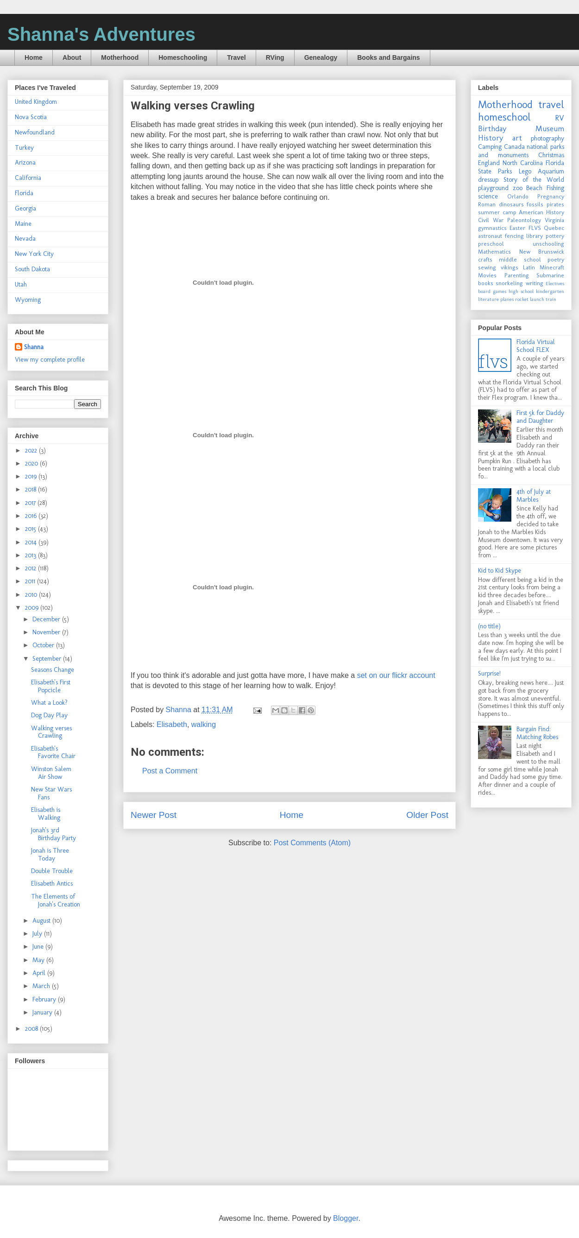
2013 (31, 555)
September (47, 659)
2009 (32, 608)
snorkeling (509, 283)
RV (559, 117)
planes (507, 299)
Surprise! (489, 673)
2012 (31, 568)
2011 (31, 581)
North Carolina (523, 163)
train (551, 299)
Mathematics (494, 251)
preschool (491, 243)
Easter (517, 227)
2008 (32, 1029)
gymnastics (492, 227)
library (534, 235)
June (38, 947)
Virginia (554, 220)
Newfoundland (35, 132)
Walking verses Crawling (51, 732)
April (39, 973)
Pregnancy (550, 196)
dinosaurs (511, 204)
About (72, 57)
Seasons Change (52, 670)
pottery (555, 235)
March (42, 986)
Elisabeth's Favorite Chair (53, 752)
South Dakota (32, 269)
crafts (485, 259)
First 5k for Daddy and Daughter (540, 417)
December (47, 619)
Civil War (490, 220)
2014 (31, 542)
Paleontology (524, 220)
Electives (555, 283)
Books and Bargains (388, 57)
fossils (535, 204)
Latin (529, 267)
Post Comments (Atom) (312, 843)
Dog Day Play (49, 715)
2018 (31, 489)
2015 (31, 529)
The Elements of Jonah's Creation (55, 900)
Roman (487, 204)
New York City (34, 254)
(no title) (489, 626)
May (39, 960)
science (488, 196)
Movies (487, 275)
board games (492, 291)
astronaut (490, 235)
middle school (520, 259)
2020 (32, 463)
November (47, 632)
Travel (236, 57)
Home (34, 57)
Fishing (555, 188)
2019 (31, 476)
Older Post (427, 815)
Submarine (550, 275)
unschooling (548, 243)
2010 (32, 595)
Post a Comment (169, 771)
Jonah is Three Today (50, 854)
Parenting (516, 275)
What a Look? (49, 703)
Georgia (25, 208)
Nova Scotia (31, 117)
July (38, 934)
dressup (488, 180)
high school (521, 291)
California (28, 178)
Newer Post (153, 815)
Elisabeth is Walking (45, 814)
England (489, 163)
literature (488, 299)
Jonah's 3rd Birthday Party (53, 834)
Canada (514, 147)
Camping (490, 147)
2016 (31, 516)
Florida (24, 193)
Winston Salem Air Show (51, 773)
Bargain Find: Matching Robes (537, 733)
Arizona (25, 162)
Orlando (518, 196)
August (42, 921)
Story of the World (533, 180)
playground (493, 188)
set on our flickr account (396, 675)
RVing (275, 57)
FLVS (535, 227)
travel (551, 104)
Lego (525, 171)
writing (534, 283)
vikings (509, 267)
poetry (556, 259)
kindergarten (550, 291)
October (44, 645)
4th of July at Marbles (533, 496)
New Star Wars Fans (51, 793)
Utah (21, 284)
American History (541, 212)
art (517, 137)
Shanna (34, 347)
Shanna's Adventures (101, 34)
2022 (32, 450)
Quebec (554, 227)
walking (203, 724)
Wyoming (28, 300)
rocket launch (529, 299)
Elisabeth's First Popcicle (50, 686)
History (490, 137)
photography (547, 138)
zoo (517, 188)
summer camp (497, 212)
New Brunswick (542, 251)
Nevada (25, 238)
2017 (31, 503)
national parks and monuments (521, 151)
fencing (514, 235)
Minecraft (552, 267)
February (45, 999)
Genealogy (321, 57)
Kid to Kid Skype (499, 570)
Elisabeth (172, 724)
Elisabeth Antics (52, 883)
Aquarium (551, 171)
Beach (534, 188)
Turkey (24, 148)
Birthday (492, 128)
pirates (555, 204)
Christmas (551, 155)
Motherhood (119, 57)
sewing (487, 267)
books (485, 283)
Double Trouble (52, 871)
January (43, 1012)
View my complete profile (50, 360)
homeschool (504, 117)
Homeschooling (182, 57)
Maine (23, 224)
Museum (549, 128)
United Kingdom (36, 102)
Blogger (345, 1218)
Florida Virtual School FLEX (535, 346)
